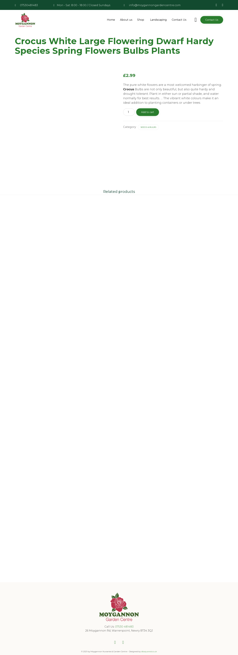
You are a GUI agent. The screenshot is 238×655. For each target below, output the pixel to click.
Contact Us (179, 19)
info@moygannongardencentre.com (155, 5)
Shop (141, 19)
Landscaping (158, 19)
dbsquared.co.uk (149, 649)
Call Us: (109, 624)
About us (126, 19)
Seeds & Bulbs (148, 127)
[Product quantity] (129, 112)
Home (111, 19)
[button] (211, 20)
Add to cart (147, 112)
